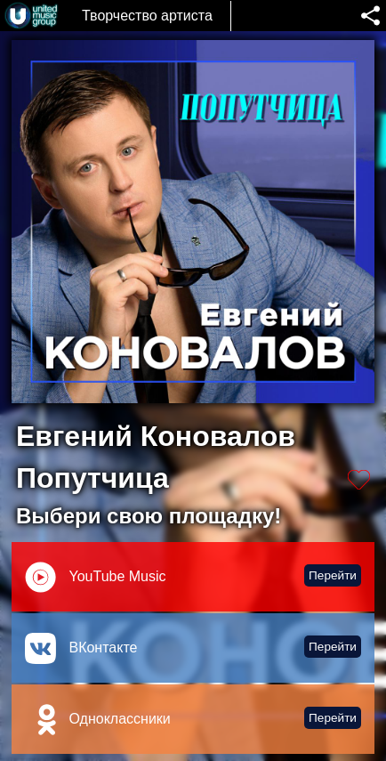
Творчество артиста (147, 15)
